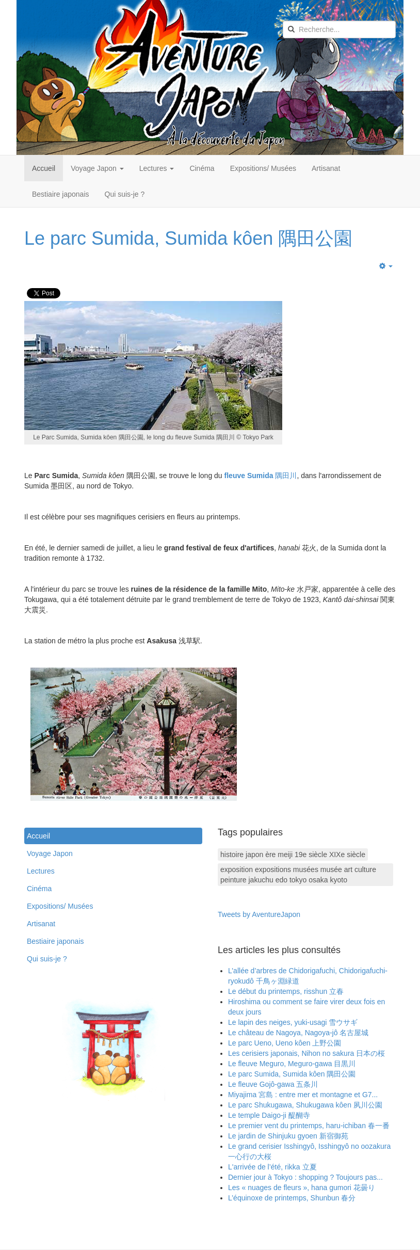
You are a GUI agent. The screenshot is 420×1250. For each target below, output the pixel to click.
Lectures (156, 168)
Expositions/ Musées (263, 168)
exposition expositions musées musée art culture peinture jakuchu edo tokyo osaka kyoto (298, 874)
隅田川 (260, 475)
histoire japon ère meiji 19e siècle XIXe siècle (292, 854)
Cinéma (201, 168)
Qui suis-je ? (125, 194)
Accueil (43, 168)
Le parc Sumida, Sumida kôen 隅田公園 (188, 238)
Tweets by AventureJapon (259, 914)
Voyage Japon (97, 168)
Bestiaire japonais (60, 194)
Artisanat (326, 168)
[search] (339, 29)
